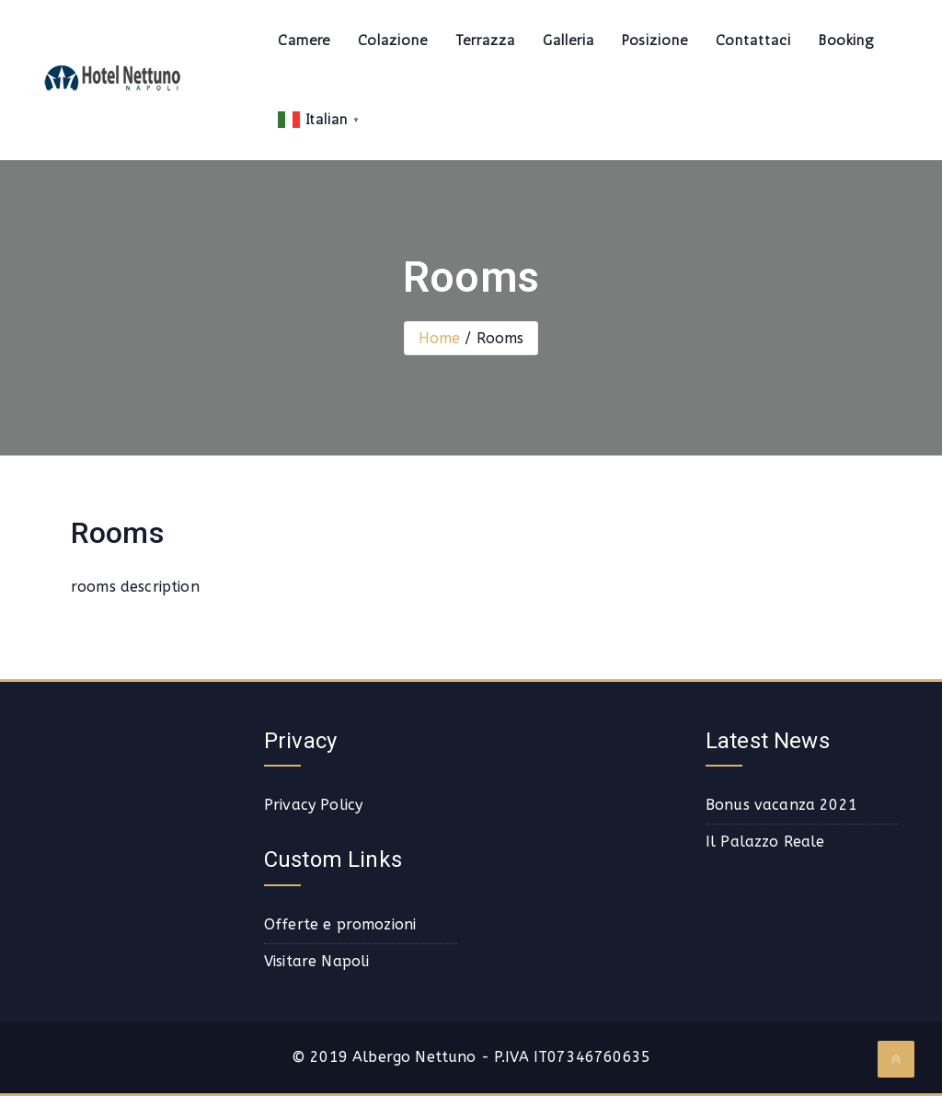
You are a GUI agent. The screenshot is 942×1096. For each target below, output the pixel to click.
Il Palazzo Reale (765, 841)
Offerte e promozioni (340, 924)
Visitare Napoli (316, 961)
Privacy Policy (313, 804)
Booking (847, 40)
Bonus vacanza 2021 (781, 804)
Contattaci (753, 40)
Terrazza (485, 40)
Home (440, 338)
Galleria (568, 40)
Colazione (393, 40)
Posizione (655, 40)
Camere (304, 40)
